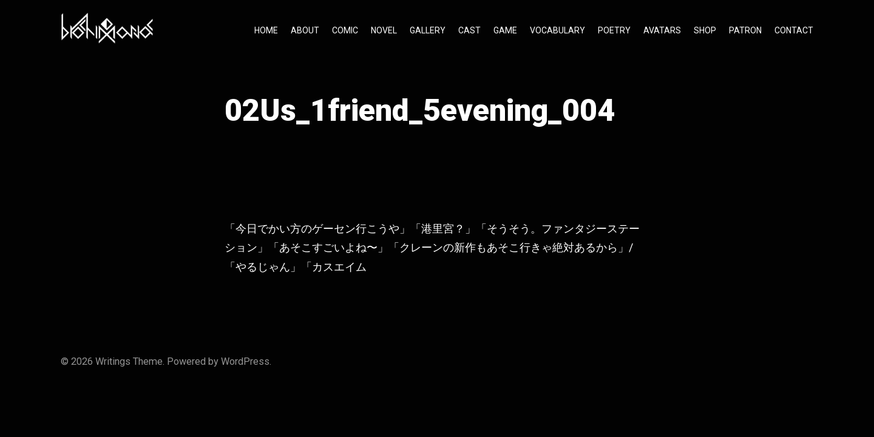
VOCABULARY (557, 30)
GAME (505, 30)
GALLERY (427, 30)
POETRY (614, 30)
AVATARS (662, 30)
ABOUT (305, 30)
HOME (266, 30)
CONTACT (793, 30)
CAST (469, 30)
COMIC (345, 30)
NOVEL (384, 30)
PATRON (745, 30)
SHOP (705, 30)
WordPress (245, 361)
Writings (112, 361)
